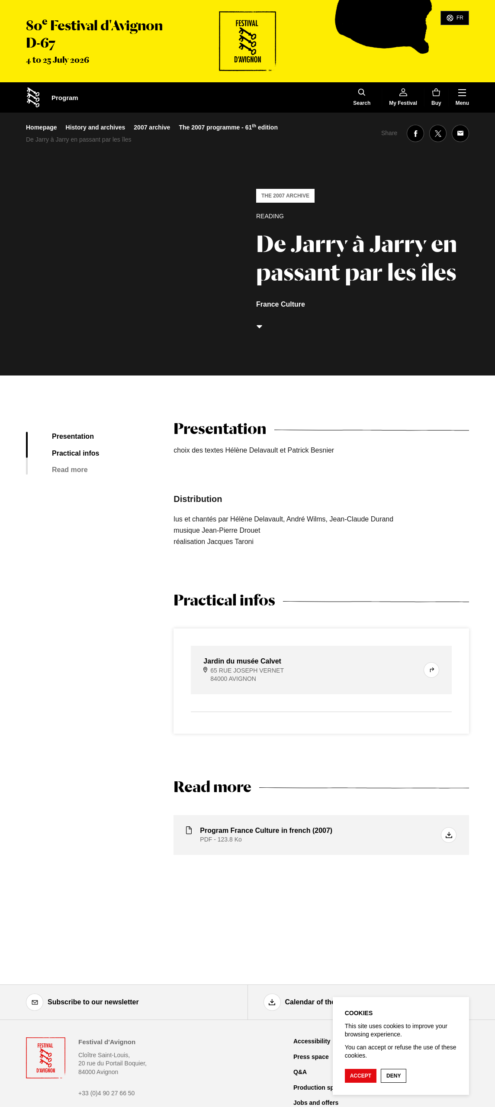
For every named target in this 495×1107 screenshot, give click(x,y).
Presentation (73, 436)
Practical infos (75, 453)
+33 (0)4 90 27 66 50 (106, 1093)
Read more (70, 469)
